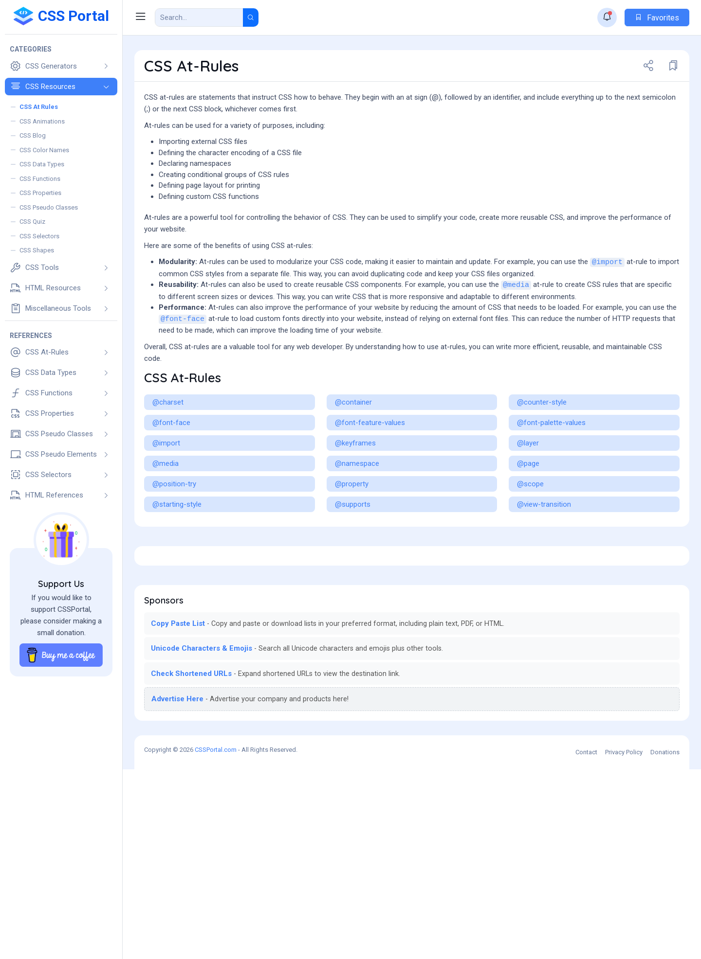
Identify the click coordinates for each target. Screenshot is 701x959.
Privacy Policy (624, 941)
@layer (528, 496)
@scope (530, 537)
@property (352, 537)
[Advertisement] (412, 233)
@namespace (357, 517)
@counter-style (542, 455)
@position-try (174, 537)
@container (353, 455)
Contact (586, 941)
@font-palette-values (551, 476)
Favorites (657, 17)
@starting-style (177, 557)
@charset (168, 455)
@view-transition (544, 557)
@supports (352, 557)
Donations (665, 941)
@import (607, 316)
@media (516, 339)
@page (528, 517)
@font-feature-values (370, 476)
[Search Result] (199, 17)
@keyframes (355, 496)
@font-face (182, 373)
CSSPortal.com (216, 939)
